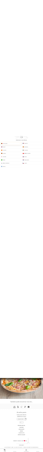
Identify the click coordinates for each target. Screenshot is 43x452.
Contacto (21, 432)
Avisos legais (21, 434)
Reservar (14, 450)
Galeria (21, 427)
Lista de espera (26, 450)
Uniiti (22, 445)
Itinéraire (37, 450)
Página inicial (21, 425)
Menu (21, 431)
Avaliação (21, 429)
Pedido (5, 450)
